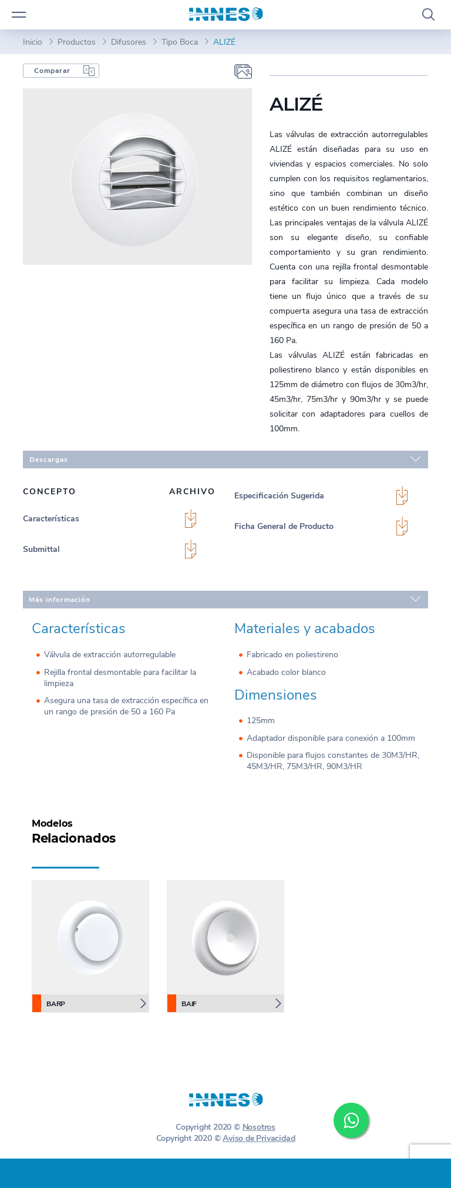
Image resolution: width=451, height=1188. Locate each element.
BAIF (182, 1003)
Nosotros (259, 1127)
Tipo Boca (179, 42)
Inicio (32, 42)
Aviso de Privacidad (259, 1138)
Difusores (128, 42)
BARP (48, 1003)
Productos (77, 42)
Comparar (52, 70)
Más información (224, 599)
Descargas (224, 459)
